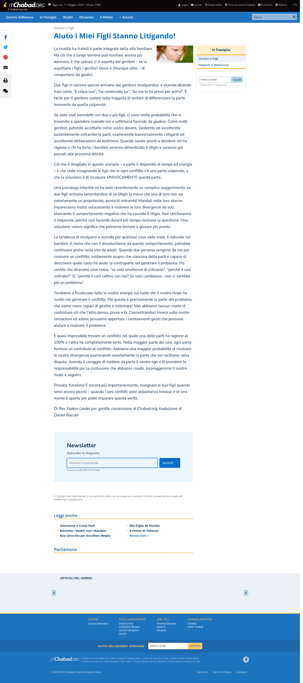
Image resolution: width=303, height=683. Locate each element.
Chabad (113, 658)
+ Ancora (126, 17)
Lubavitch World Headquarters (184, 658)
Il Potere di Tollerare (144, 530)
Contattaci (241, 672)
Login (183, 5)
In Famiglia (48, 17)
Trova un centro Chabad (240, 5)
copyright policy (75, 499)
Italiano (281, 5)
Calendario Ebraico (129, 626)
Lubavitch (122, 658)
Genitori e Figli (64, 28)
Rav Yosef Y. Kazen (130, 661)
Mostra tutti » (139, 535)
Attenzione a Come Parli (77, 525)
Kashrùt (161, 626)
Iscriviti (196, 5)
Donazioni (265, 5)
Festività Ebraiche (166, 623)
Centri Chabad (195, 626)
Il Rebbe (106, 17)
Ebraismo (86, 17)
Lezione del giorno (129, 630)
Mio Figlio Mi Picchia (145, 525)
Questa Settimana (19, 17)
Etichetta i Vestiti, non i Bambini (83, 530)
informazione (177, 661)
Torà (154, 661)
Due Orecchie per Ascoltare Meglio (85, 535)
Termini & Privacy (222, 672)
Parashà (161, 630)
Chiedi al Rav (213, 5)
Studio (68, 17)
